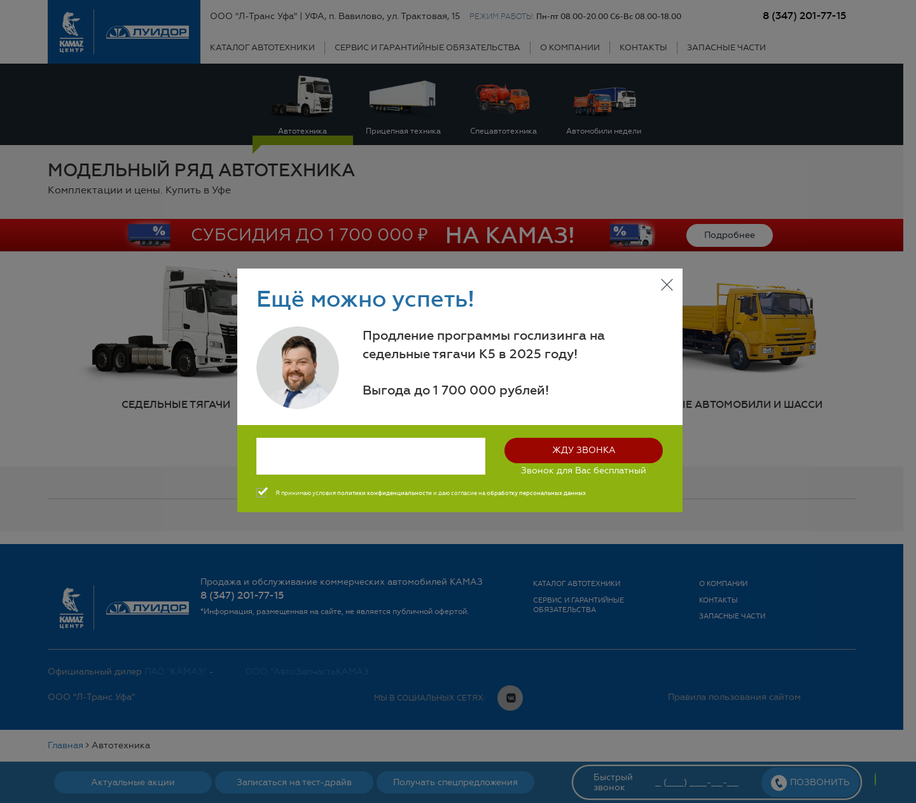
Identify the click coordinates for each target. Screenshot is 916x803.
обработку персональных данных (536, 493)
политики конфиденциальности (384, 493)
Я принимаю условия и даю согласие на (430, 493)
